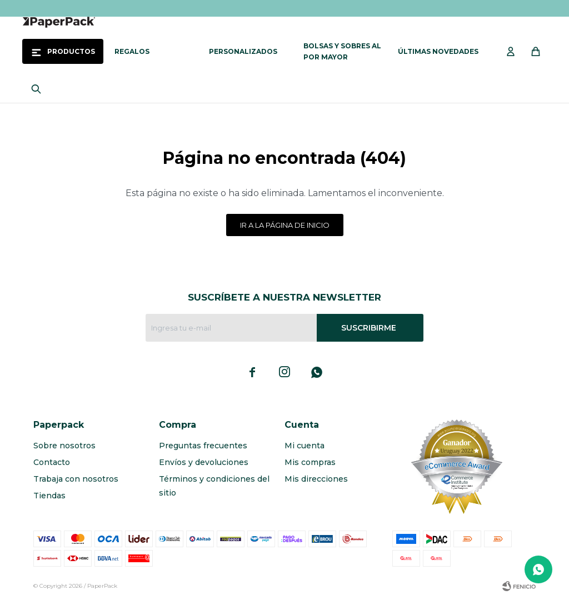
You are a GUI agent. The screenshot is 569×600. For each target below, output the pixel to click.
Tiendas (49, 496)
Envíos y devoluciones (203, 462)
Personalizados (243, 51)
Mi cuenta (304, 446)
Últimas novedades (438, 51)
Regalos (131, 51)
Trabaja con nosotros (75, 479)
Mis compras (310, 462)
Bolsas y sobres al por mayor (342, 51)
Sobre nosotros (64, 446)
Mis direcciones (316, 479)
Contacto (51, 462)
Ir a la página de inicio (285, 225)
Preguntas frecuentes (203, 446)
